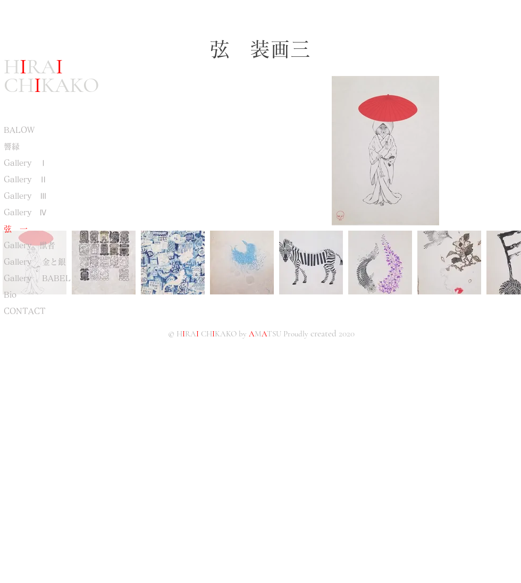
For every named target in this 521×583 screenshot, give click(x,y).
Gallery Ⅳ (25, 212)
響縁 (16, 146)
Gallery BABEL (37, 278)
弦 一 (16, 229)
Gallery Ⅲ (25, 196)
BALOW (19, 130)
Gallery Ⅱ (25, 179)
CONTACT (25, 311)
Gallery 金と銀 (35, 262)
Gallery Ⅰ (25, 163)
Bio (10, 295)
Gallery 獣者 (29, 245)
